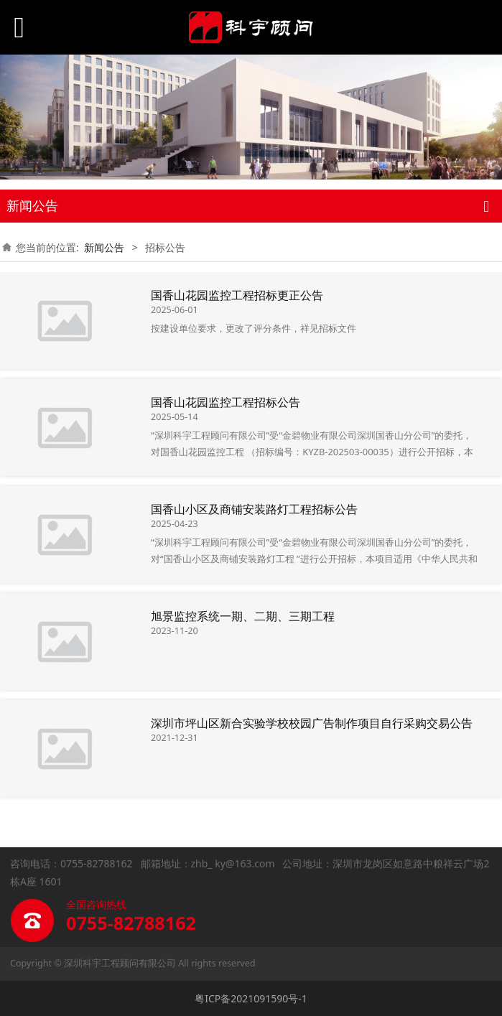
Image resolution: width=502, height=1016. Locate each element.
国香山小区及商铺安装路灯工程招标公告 (254, 509)
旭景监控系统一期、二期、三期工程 (243, 616)
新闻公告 (104, 247)
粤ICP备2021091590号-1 (251, 998)
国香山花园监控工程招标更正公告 (237, 295)
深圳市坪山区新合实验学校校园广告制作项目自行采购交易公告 (312, 723)
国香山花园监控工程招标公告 (225, 402)
